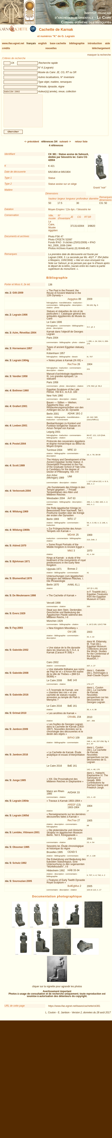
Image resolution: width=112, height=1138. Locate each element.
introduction (95, 43)
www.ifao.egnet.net (13, 43)
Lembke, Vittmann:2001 (26, 835)
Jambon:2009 (20, 732)
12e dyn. (70, 212)
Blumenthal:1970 (22, 581)
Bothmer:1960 (21, 393)
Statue (51, 181)
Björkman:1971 (21, 564)
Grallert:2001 (20, 409)
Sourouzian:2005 (22, 884)
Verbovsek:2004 (22, 494)
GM (69, 635)
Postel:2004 (19, 447)
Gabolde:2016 (21, 698)
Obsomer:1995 (21, 850)
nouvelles (51, 48)
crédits (6, 48)
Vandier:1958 (20, 379)
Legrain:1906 (20, 318)
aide (107, 43)
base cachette (58, 43)
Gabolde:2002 (21, 653)
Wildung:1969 (20, 514)
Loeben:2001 (20, 428)
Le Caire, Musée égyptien (53, 229)
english (42, 43)
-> (65, 144)
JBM (70, 842)
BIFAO (71, 741)
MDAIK (71, 538)
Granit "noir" (99, 190)
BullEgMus (73, 889)
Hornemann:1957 (22, 351)
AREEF (72, 808)
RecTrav (72, 367)
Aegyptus (73, 302)
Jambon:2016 (20, 757)
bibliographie (76, 43)
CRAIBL (72, 720)
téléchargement (101, 48)
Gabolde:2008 (21, 676)
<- (32, 144)
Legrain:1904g (21, 363)
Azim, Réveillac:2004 (24, 336)
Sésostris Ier (84, 212)
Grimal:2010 (20, 716)
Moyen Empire (56, 212)
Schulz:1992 (20, 866)
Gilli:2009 (18, 296)
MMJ (70, 553)
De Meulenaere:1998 (24, 598)
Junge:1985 (19, 783)
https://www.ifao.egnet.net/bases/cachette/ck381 (74, 1009)
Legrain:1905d (21, 818)
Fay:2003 (18, 631)
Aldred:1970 (19, 548)
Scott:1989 (19, 468)
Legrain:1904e (21, 804)
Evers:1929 (19, 616)
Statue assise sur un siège (62, 187)
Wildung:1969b (21, 533)
